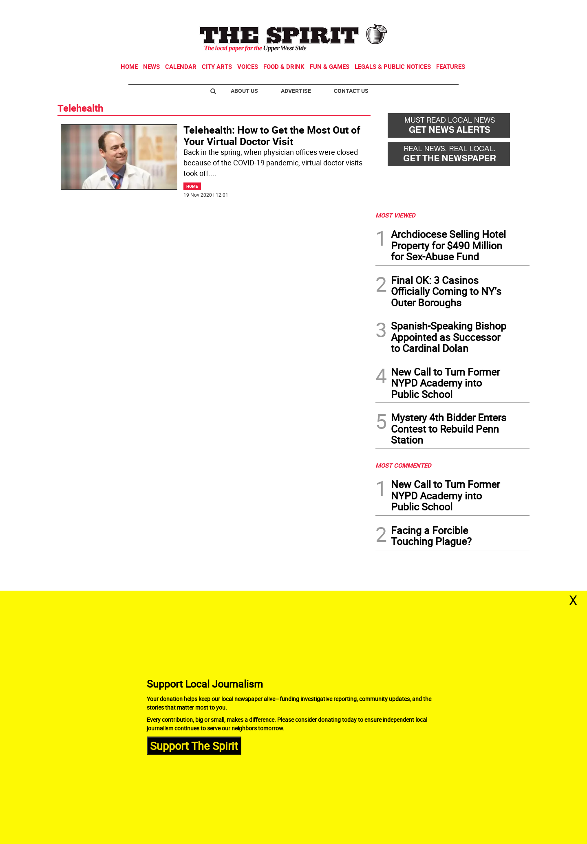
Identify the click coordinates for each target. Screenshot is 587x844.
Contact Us (351, 91)
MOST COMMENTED (403, 465)
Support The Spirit (194, 745)
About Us (244, 91)
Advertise (296, 91)
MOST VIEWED (395, 215)
